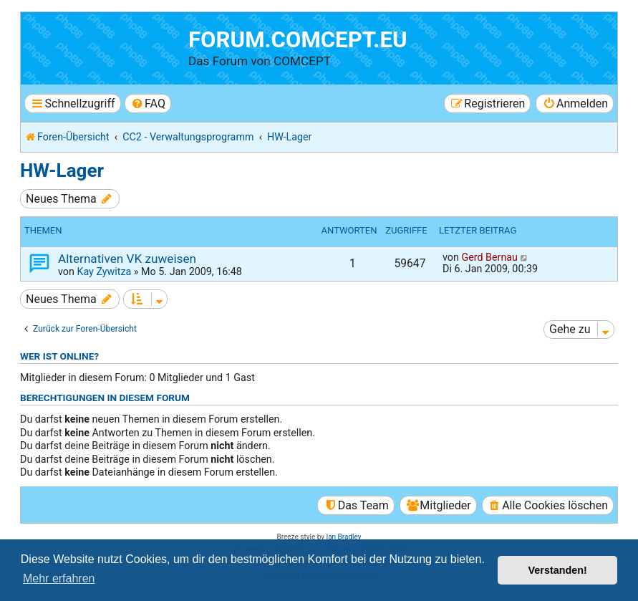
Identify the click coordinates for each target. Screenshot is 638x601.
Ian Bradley (343, 537)
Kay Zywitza (104, 271)
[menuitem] (148, 103)
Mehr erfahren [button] (59, 578)
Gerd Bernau (489, 257)
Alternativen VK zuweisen (127, 258)
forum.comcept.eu (297, 40)
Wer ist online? (59, 356)
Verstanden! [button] (557, 570)
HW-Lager (62, 170)
